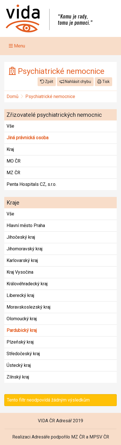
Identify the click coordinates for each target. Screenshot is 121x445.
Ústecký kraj (19, 365)
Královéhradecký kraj (27, 283)
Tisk (103, 81)
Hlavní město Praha (26, 225)
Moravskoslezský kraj (28, 307)
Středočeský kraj (23, 353)
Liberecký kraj (20, 295)
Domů (13, 96)
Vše (10, 126)
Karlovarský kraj (22, 260)
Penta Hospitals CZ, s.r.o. (31, 184)
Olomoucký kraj (22, 318)
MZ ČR (13, 172)
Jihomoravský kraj (24, 248)
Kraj (10, 149)
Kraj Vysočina (20, 272)
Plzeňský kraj (20, 342)
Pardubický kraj (22, 330)
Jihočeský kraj (21, 237)
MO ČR (13, 161)
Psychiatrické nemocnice (50, 96)
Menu (17, 46)
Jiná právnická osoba (27, 137)
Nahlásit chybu (75, 81)
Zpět (46, 81)
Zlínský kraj (18, 377)
